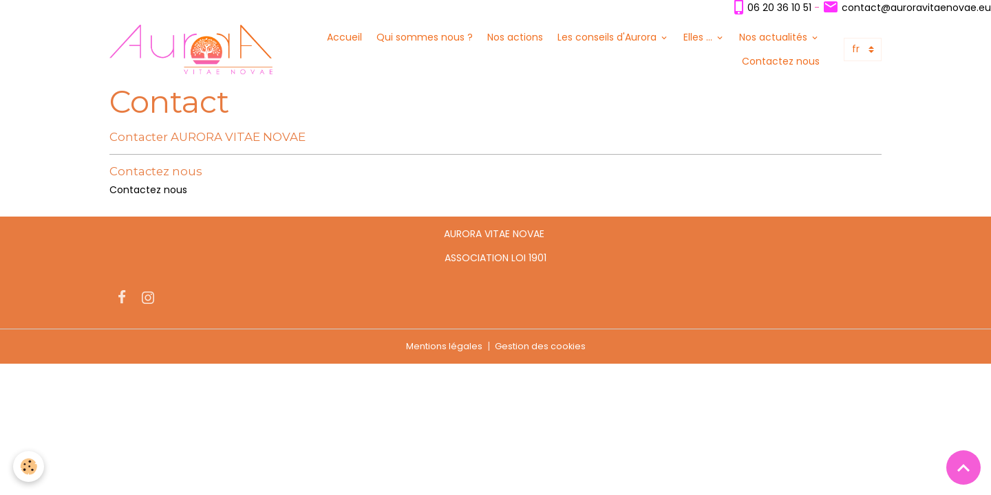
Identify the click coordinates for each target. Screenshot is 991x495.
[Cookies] (29, 466)
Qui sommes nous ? (424, 38)
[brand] (194, 50)
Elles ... (699, 38)
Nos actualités (774, 38)
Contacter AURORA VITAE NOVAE (207, 139)
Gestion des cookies (542, 348)
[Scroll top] (963, 467)
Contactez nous (781, 62)
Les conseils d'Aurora (608, 38)
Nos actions (515, 38)
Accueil (344, 38)
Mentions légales (441, 348)
